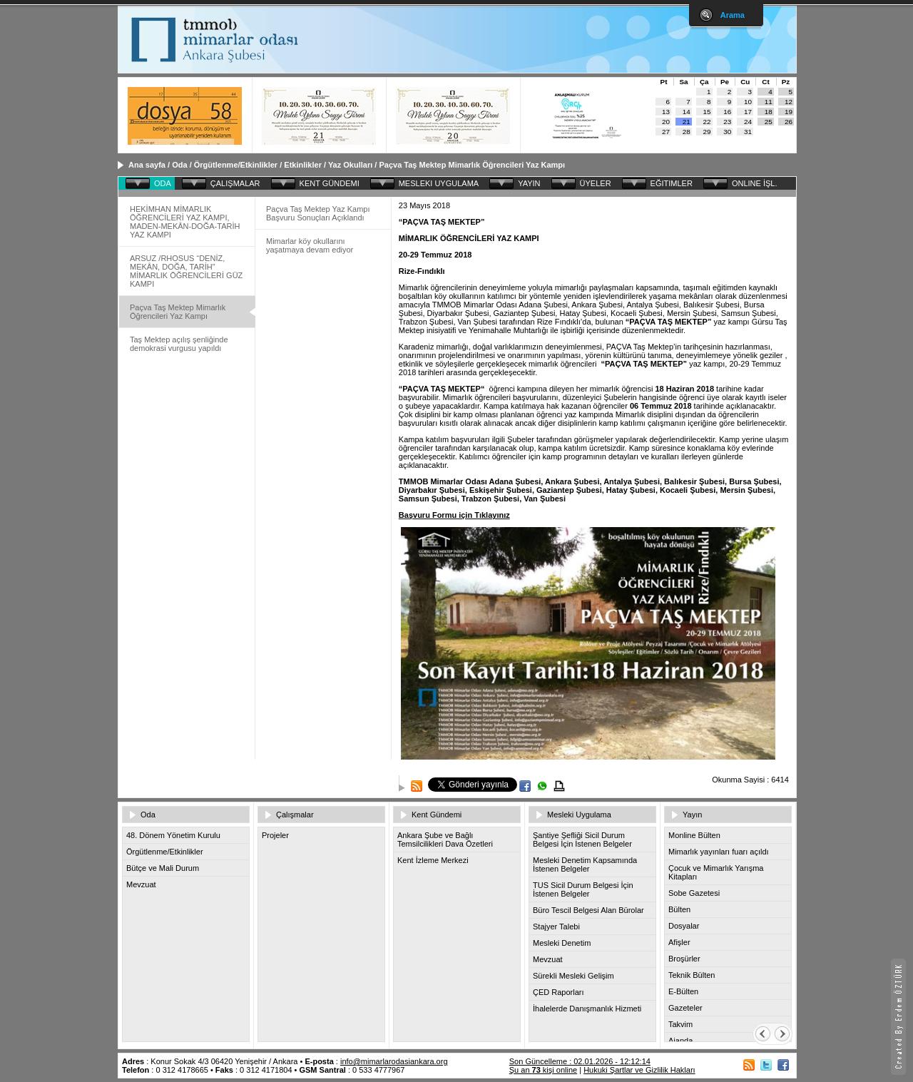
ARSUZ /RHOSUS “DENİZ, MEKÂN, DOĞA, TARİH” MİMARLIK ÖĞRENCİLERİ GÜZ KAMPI (186, 271)
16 (727, 112)
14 (686, 112)
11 (768, 102)
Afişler (679, 942)
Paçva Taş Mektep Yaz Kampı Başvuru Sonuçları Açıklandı (318, 213)
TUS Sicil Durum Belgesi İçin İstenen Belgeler (583, 889)
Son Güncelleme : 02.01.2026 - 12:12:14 (580, 1061)
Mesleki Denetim (562, 943)
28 (686, 132)
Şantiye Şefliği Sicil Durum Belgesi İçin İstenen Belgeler (582, 839)
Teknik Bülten (691, 975)
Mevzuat (141, 884)
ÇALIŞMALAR (235, 183)
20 (666, 122)
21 (686, 122)
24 (748, 122)
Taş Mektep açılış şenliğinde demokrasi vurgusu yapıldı (179, 343)
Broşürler (684, 958)
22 (707, 122)
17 (748, 112)
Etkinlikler (303, 164)
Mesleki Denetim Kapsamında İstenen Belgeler (585, 864)
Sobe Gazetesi (694, 893)
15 (707, 112)
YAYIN (529, 183)
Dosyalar (683, 926)
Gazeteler (685, 1008)
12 (788, 102)
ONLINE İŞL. (754, 183)
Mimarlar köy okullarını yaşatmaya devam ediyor (309, 245)
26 (788, 122)
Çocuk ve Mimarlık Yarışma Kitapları (715, 872)
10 (748, 102)
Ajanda (680, 1040)
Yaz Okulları (350, 164)
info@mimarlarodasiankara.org (394, 1061)
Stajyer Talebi (556, 926)
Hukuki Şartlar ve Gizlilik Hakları (639, 1070)
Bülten (679, 909)
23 (727, 122)
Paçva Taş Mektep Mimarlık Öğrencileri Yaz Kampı (472, 164)
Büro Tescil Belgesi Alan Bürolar (588, 910)
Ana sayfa (146, 164)
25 (768, 122)
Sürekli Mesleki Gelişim (573, 975)
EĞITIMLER (672, 183)
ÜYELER (595, 183)
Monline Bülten (694, 835)
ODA (162, 183)
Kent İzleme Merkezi (433, 860)
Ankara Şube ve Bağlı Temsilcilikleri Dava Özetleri (445, 839)
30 (727, 132)
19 (788, 112)
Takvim (680, 1024)
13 (666, 112)
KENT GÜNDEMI (329, 183)
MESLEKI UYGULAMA (439, 183)
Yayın (692, 814)
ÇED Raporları (558, 992)
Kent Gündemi (436, 814)
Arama (732, 15)
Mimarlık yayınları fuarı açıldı (718, 851)
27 (666, 132)
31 (748, 132)
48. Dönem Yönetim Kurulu (173, 835)
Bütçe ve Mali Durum (162, 868)
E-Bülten (683, 991)
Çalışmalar (295, 814)
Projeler (275, 835)
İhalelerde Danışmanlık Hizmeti (587, 1008)
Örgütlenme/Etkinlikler (235, 164)
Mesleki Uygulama (579, 814)
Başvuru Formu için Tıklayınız (454, 515)
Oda (179, 164)
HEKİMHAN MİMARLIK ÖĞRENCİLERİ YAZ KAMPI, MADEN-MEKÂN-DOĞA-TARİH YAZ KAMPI (185, 222)
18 (768, 112)
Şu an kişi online (543, 1070)
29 (707, 132)
